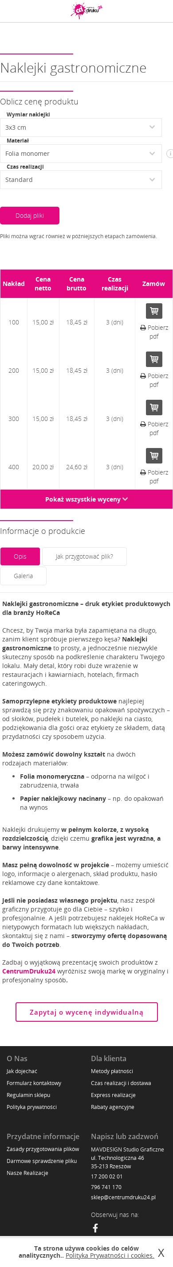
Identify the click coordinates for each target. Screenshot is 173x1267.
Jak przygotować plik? (84, 556)
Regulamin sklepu (28, 1095)
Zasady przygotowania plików (43, 1149)
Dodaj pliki (30, 215)
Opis (20, 556)
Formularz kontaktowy (34, 1083)
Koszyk (159, 11)
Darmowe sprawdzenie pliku (42, 1161)
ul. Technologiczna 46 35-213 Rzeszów (117, 1162)
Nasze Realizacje (27, 1173)
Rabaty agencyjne (112, 1107)
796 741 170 (106, 1187)
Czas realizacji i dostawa (121, 1083)
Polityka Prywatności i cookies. (110, 1255)
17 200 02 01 (107, 1176)
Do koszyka (154, 311)
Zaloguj (139, 11)
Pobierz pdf (154, 331)
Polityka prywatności (32, 1107)
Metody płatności (112, 1071)
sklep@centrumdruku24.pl (123, 1197)
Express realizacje (113, 1095)
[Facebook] (95, 1229)
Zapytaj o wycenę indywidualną (87, 1012)
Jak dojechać (22, 1071)
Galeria (23, 576)
